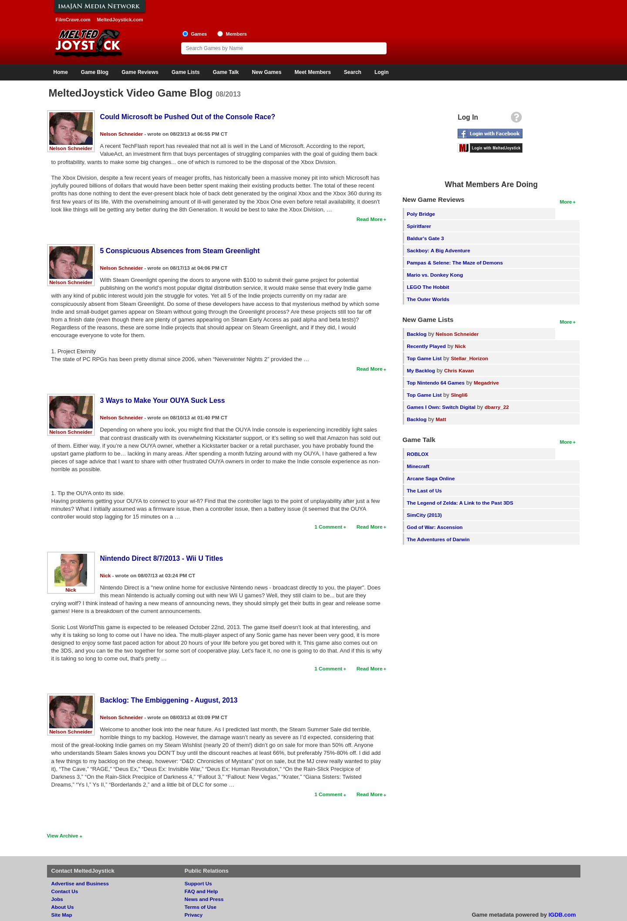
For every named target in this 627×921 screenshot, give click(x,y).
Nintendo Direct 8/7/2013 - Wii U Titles (161, 558)
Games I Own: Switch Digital (441, 407)
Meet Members (312, 72)
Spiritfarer (419, 226)
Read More (370, 219)
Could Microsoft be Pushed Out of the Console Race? (188, 117)
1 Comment (328, 526)
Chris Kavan (459, 370)
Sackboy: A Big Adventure (438, 250)
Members (236, 34)
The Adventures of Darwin (438, 539)
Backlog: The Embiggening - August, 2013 (169, 700)
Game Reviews (139, 72)
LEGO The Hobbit (428, 287)
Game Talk (226, 72)
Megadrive (486, 382)
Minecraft (418, 466)
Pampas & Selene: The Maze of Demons (455, 262)
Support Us (198, 883)
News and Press (204, 899)
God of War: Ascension (434, 527)
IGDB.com (562, 914)
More (566, 201)
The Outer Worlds (428, 299)
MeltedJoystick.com (120, 19)
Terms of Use (200, 907)
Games (199, 34)
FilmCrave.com (73, 19)
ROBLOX (417, 454)
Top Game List (424, 358)
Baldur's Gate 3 (425, 238)
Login (381, 72)
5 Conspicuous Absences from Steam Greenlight (180, 251)
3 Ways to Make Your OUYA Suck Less (162, 400)
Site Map (61, 915)
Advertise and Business (80, 883)
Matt (441, 419)
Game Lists (186, 72)
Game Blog (94, 72)
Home (61, 72)
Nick (70, 590)
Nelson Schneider (70, 148)
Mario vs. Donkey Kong (435, 275)
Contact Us (64, 891)
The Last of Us (424, 490)
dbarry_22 (497, 407)
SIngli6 (459, 395)
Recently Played (426, 346)
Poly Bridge (421, 214)
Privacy (194, 915)
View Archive (62, 835)
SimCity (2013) (424, 515)
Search (352, 72)
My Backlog (421, 370)
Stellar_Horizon (469, 358)
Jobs (57, 899)
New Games (266, 72)
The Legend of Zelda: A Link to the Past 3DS (460, 503)
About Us (62, 907)
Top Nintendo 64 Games (436, 382)
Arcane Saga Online (431, 478)
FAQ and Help (201, 891)
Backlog (416, 334)
